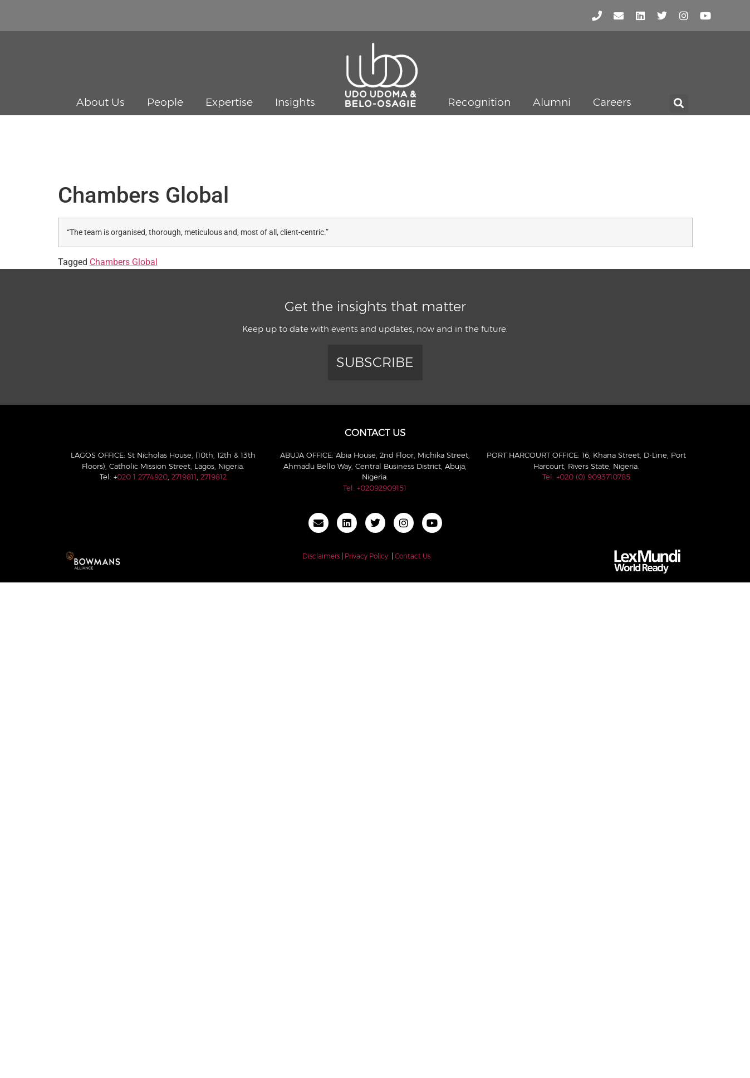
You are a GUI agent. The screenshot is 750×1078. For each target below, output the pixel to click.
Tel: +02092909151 (374, 487)
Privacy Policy (366, 556)
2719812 (213, 476)
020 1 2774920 (142, 476)
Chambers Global (124, 262)
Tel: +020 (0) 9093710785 (586, 476)
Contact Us (412, 556)
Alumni (552, 102)
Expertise (229, 102)
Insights (295, 102)
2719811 (184, 476)
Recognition (479, 102)
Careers (612, 102)
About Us (100, 102)
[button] (679, 103)
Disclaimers (321, 556)
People (165, 102)
